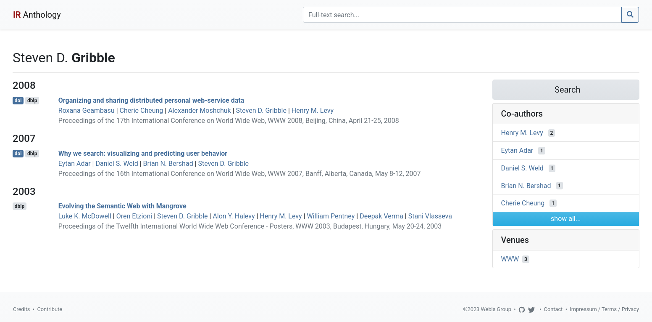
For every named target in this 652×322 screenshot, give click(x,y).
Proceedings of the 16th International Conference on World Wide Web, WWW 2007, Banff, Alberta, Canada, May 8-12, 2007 (239, 174)
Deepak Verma (381, 216)
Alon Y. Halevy (234, 216)
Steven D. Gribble (261, 110)
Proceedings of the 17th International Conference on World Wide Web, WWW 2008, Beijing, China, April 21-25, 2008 (228, 121)
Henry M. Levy (313, 110)
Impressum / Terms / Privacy (604, 309)
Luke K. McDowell (84, 216)
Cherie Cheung (141, 110)
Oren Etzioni (134, 216)
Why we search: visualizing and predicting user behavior (142, 153)
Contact (553, 309)
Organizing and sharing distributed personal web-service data (151, 100)
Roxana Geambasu (86, 110)
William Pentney (331, 216)
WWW (510, 259)
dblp (32, 101)
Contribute (49, 309)
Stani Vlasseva (430, 216)
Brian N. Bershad (168, 164)
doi (18, 101)
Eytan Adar (74, 164)
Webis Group (496, 309)
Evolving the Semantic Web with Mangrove (122, 206)
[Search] (462, 15)
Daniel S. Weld (116, 164)
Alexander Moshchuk (199, 110)
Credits (21, 309)
